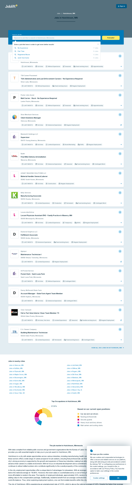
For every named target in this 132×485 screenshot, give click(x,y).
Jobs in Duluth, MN (73, 393)
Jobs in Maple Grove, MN (18, 374)
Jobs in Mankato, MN (74, 377)
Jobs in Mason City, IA (74, 390)
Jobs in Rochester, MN (17, 390)
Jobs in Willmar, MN (73, 368)
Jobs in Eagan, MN (15, 384)
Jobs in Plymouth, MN (16, 371)
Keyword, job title (17, 34)
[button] (111, 38)
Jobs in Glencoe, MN (16, 365)
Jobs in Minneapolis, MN (75, 381)
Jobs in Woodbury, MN (17, 387)
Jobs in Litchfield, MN (74, 365)
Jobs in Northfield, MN (74, 384)
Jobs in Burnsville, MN (16, 381)
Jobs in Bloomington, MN (17, 377)
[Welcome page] (11, 6)
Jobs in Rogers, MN (73, 371)
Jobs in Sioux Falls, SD (17, 393)
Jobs (58, 13)
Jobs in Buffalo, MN (15, 368)
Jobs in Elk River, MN (74, 374)
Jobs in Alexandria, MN (75, 387)
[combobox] (56, 38)
